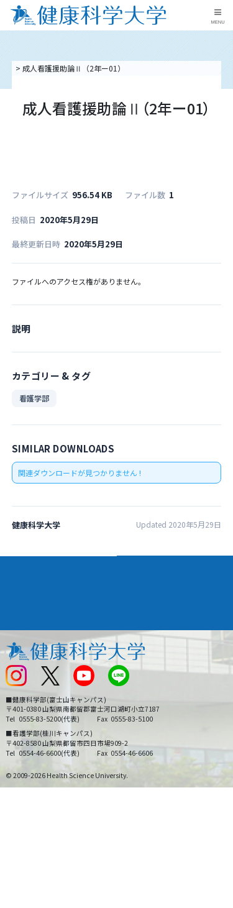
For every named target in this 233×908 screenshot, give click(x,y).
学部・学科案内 (151, 565)
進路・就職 (143, 587)
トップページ (36, 68)
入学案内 (22, 587)
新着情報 (20, 672)
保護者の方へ (27, 735)
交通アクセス (27, 652)
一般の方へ (139, 735)
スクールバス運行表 (38, 693)
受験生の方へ (27, 714)
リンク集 (136, 631)
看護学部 (34, 398)
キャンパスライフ (40, 610)
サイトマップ (143, 693)
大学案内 (22, 565)
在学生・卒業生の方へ (158, 714)
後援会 (16, 631)
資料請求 (221, 134)
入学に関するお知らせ (158, 672)
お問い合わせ (143, 652)
